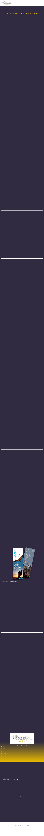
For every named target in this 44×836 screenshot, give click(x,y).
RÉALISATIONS (22, 746)
